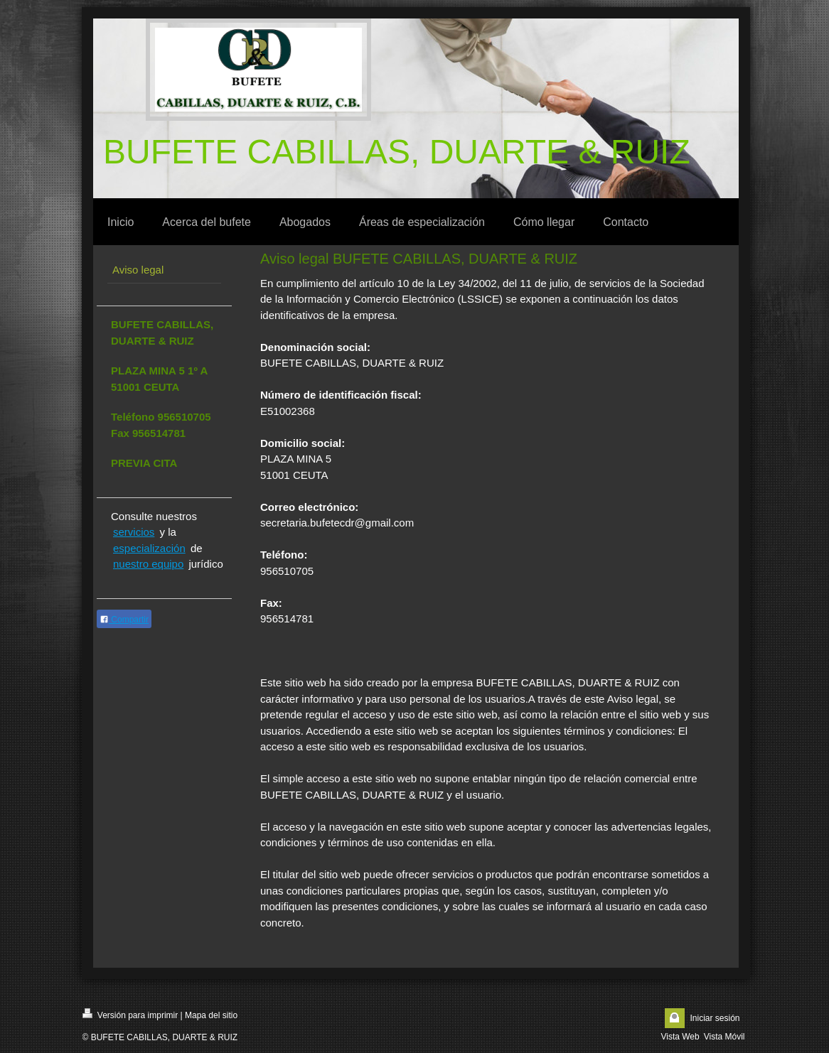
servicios (133, 532)
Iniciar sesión (714, 1018)
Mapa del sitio (211, 1015)
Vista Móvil (724, 1037)
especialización (149, 548)
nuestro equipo (148, 564)
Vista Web (679, 1037)
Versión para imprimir (130, 1014)
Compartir (124, 620)
